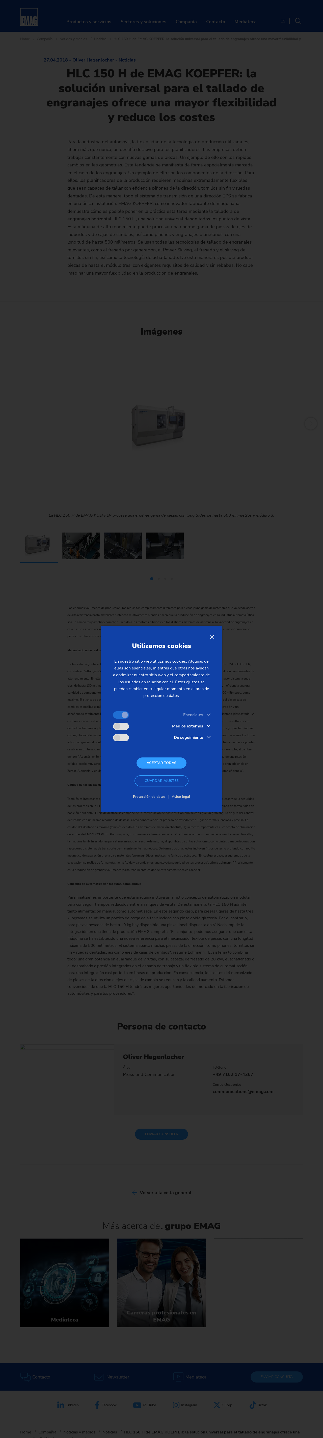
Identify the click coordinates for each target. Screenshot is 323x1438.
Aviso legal (181, 796)
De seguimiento (188, 737)
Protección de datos (149, 796)
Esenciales (193, 715)
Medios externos (187, 726)
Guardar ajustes (162, 780)
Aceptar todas (161, 762)
